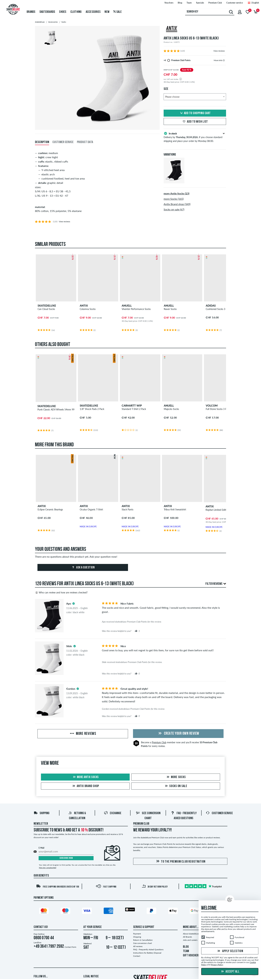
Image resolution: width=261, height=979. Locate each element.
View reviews (219, 51)
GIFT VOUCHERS (191, 955)
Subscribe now (66, 858)
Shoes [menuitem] (62, 12)
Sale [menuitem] (117, 12)
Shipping (41, 813)
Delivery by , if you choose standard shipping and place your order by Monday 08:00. (195, 136)
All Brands (187, 937)
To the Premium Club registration (180, 861)
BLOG (186, 947)
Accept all (230, 971)
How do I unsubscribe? (47, 868)
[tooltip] (224, 60)
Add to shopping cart (195, 113)
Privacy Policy (217, 965)
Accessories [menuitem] (93, 12)
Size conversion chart (142, 943)
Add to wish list (195, 121)
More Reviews (82, 734)
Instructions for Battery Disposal (147, 953)
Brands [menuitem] (31, 12)
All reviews (137, 946)
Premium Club (159, 742)
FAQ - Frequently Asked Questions (148, 949)
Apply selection (230, 951)
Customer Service (219, 813)
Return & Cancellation (143, 940)
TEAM (186, 951)
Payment (137, 933)
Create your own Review (178, 734)
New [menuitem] (107, 12)
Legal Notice (91, 976)
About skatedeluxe (191, 933)
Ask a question (83, 567)
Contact (136, 956)
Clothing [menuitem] (76, 12)
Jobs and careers (190, 940)
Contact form (70, 947)
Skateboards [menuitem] (47, 12)
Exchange (112, 813)
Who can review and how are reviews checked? (61, 592)
